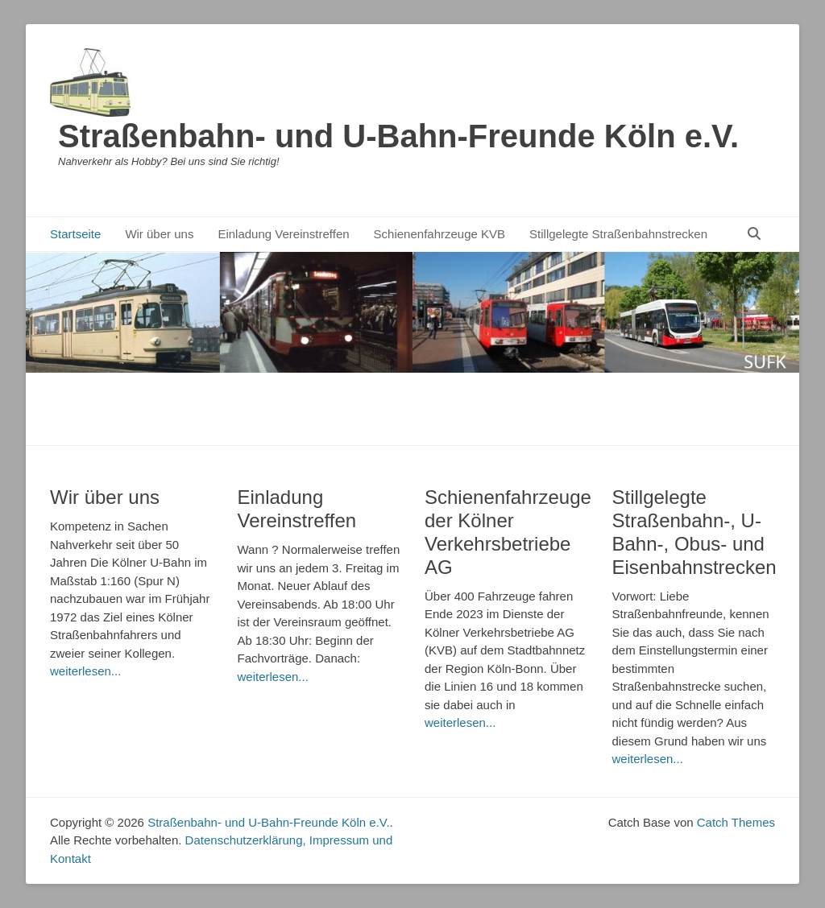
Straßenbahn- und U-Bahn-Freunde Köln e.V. (398, 136)
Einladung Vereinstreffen (283, 234)
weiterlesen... (85, 671)
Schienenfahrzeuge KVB (439, 234)
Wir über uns (159, 234)
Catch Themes (736, 822)
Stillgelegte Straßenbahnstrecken (618, 234)
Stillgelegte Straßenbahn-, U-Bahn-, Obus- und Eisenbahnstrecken (694, 531)
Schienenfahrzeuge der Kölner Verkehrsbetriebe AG (508, 531)
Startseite (75, 234)
